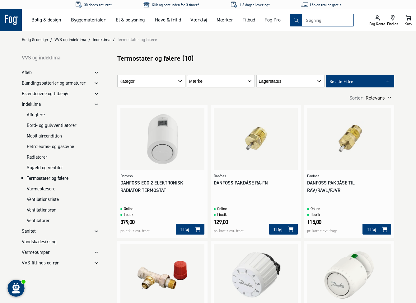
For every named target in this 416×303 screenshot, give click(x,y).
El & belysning (130, 19)
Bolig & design (46, 19)
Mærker (225, 19)
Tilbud (249, 19)
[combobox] (327, 20)
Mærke (196, 81)
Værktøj (198, 19)
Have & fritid (168, 19)
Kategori (127, 81)
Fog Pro (272, 19)
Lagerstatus (270, 81)
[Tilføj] (190, 229)
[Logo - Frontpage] (11, 20)
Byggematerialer (88, 19)
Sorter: (356, 98)
